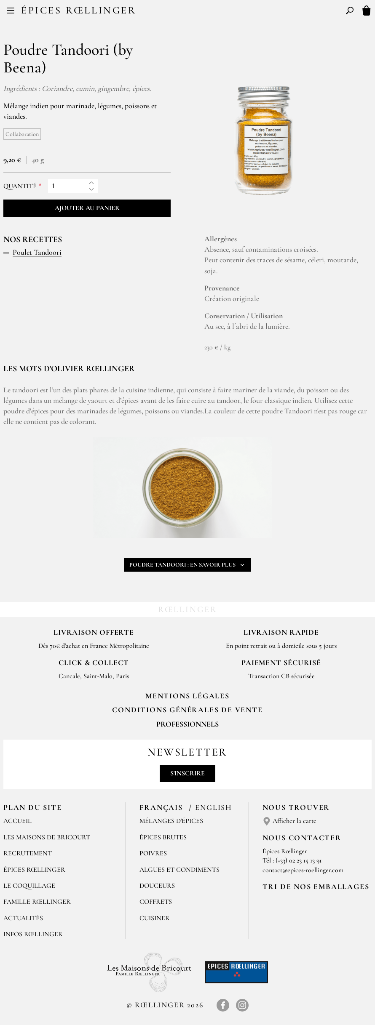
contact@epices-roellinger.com (302, 870)
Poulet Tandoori (37, 252)
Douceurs (157, 885)
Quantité (20, 186)
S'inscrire (187, 773)
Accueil (17, 821)
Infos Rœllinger (33, 934)
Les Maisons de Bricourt (46, 837)
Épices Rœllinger (79, 10)
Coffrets (155, 901)
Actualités (23, 918)
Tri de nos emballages (316, 886)
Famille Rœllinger (37, 901)
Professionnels (187, 724)
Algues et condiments (179, 869)
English (213, 807)
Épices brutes (163, 837)
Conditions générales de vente (187, 709)
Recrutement (27, 853)
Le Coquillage (29, 885)
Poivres (153, 853)
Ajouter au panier (87, 208)
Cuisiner (154, 918)
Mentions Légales (187, 695)
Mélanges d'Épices (171, 821)
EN (195, 11)
